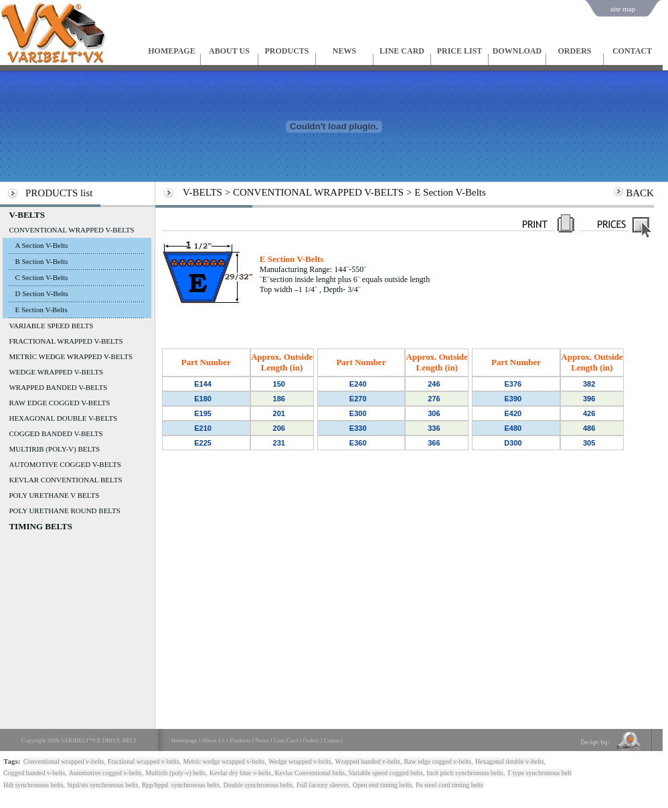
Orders (311, 740)
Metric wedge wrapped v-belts (224, 761)
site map (622, 9)
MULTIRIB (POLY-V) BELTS (54, 449)
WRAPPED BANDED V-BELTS (58, 387)
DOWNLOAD (517, 51)
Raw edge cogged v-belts (437, 761)
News (263, 740)
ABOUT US (229, 51)
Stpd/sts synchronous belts (102, 785)
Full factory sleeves (323, 785)
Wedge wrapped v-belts (299, 761)
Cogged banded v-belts (34, 773)
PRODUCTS (286, 51)
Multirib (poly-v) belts (175, 773)
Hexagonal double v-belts (509, 761)
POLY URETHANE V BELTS (54, 495)
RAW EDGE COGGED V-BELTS (59, 403)
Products (240, 740)
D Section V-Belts (41, 293)
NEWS (344, 51)
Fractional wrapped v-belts (143, 761)
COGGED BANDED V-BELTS (55, 433)
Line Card (286, 740)
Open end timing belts (382, 785)
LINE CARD (402, 51)
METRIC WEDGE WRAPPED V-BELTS (71, 356)
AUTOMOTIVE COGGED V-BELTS (64, 464)
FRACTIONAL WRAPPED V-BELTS (65, 341)
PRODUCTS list (58, 193)
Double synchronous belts (258, 785)
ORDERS (574, 51)
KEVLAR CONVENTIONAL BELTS (65, 480)
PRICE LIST (460, 51)
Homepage (184, 740)
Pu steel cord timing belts (450, 785)
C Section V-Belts (41, 277)
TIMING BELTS (40, 526)
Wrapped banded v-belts (367, 761)
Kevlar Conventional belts (309, 773)
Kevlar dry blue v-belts (240, 773)
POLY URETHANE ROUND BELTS (64, 511)
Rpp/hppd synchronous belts (181, 785)
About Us (213, 740)
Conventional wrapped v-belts (63, 761)
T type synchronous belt (539, 773)
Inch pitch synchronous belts (464, 773)
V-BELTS (26, 215)
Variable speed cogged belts (385, 773)
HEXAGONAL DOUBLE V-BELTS (63, 418)
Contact (333, 740)
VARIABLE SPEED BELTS (51, 326)
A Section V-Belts (41, 245)
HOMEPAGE (171, 51)
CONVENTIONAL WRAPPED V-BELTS (71, 230)
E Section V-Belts (41, 310)
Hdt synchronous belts (33, 785)
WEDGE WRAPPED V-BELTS (56, 372)
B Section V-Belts (41, 261)
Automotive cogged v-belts (105, 773)
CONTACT (632, 51)
